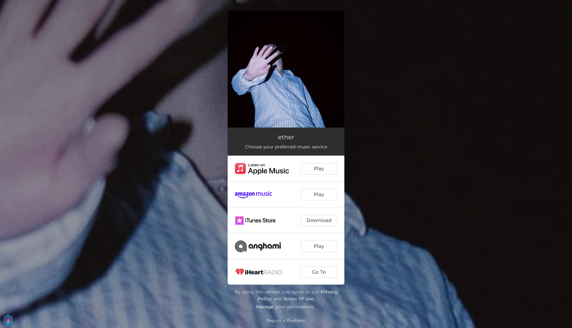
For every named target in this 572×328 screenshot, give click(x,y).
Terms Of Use (298, 298)
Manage (265, 306)
